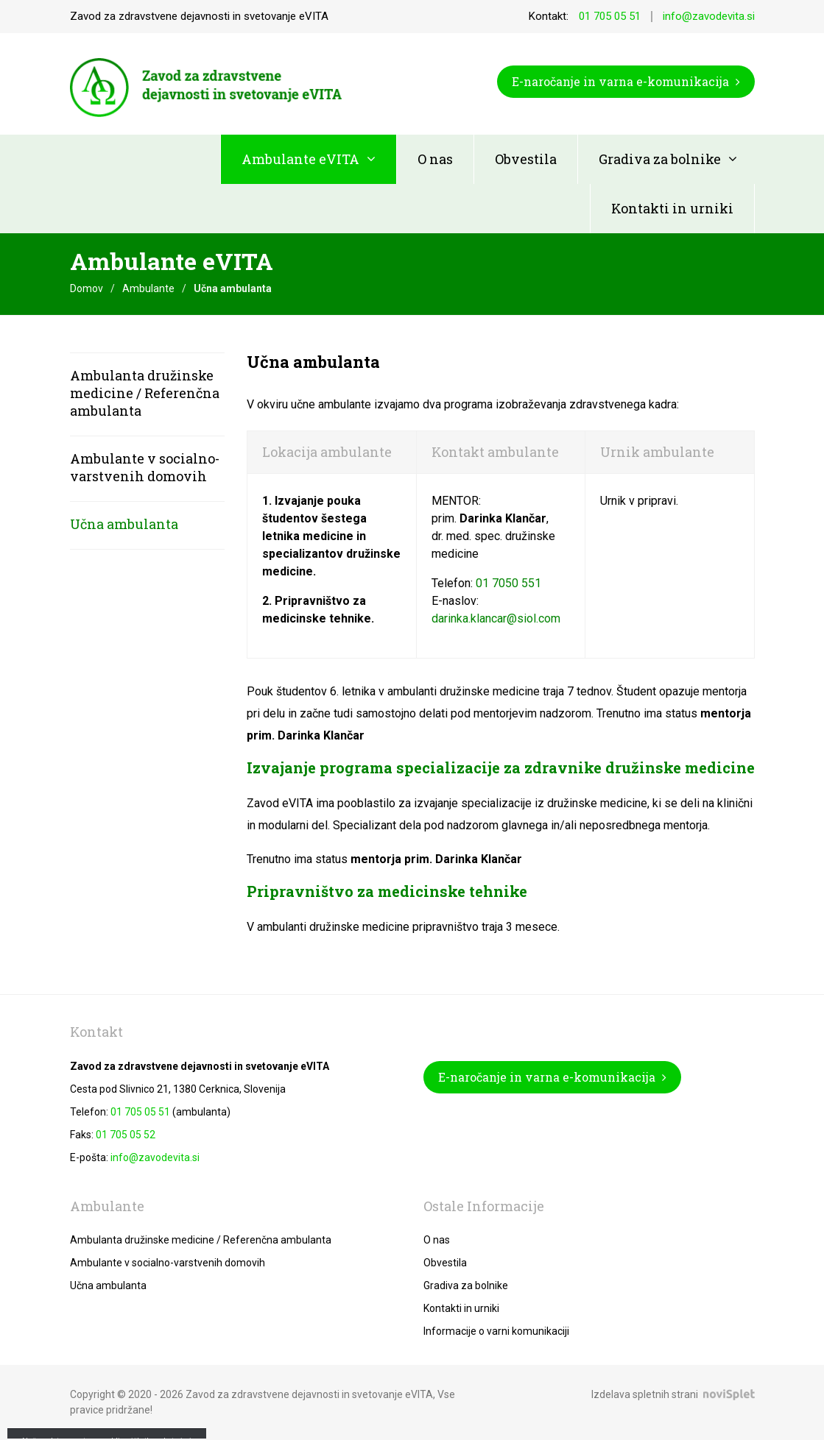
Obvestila (526, 159)
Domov (86, 288)
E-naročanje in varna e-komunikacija (626, 81)
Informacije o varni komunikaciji (496, 1331)
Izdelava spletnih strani (644, 1394)
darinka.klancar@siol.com (496, 618)
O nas (435, 159)
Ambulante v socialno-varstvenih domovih (144, 467)
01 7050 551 (508, 583)
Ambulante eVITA (300, 159)
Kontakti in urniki (672, 208)
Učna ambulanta (124, 524)
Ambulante (148, 288)
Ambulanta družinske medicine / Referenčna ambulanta (144, 392)
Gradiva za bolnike (660, 159)
